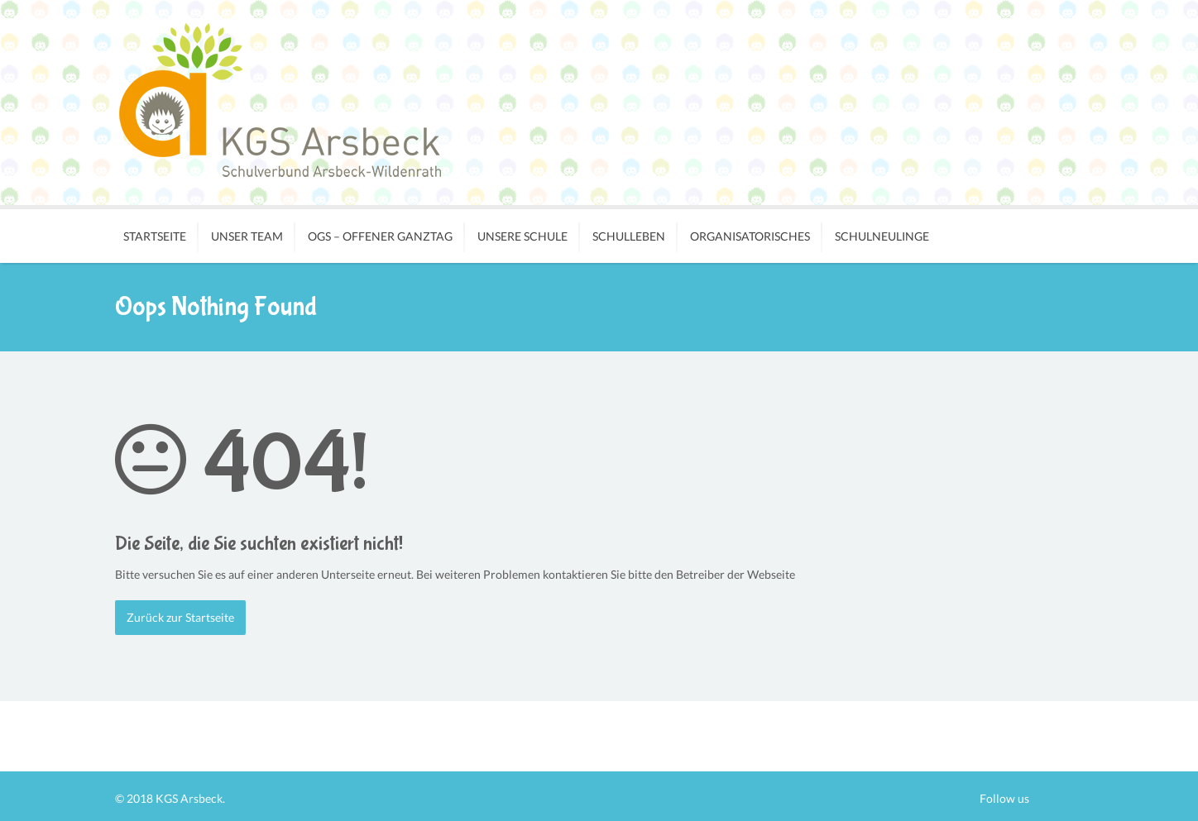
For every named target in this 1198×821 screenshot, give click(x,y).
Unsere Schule (522, 236)
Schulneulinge (882, 236)
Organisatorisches (750, 236)
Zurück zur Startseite (180, 617)
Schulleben (628, 236)
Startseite (154, 236)
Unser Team (247, 236)
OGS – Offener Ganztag (380, 236)
